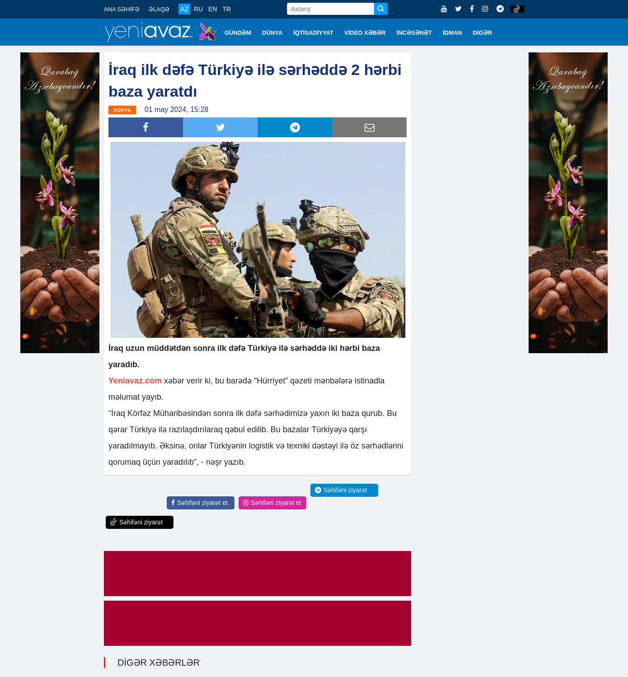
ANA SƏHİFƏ (122, 9)
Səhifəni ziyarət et (199, 502)
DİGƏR (482, 32)
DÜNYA (272, 32)
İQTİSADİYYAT (313, 32)
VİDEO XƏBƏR (365, 32)
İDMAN (452, 32)
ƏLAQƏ (159, 9)
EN (212, 9)
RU (198, 9)
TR (226, 9)
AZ (184, 9)
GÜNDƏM (238, 32)
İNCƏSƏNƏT (414, 32)
